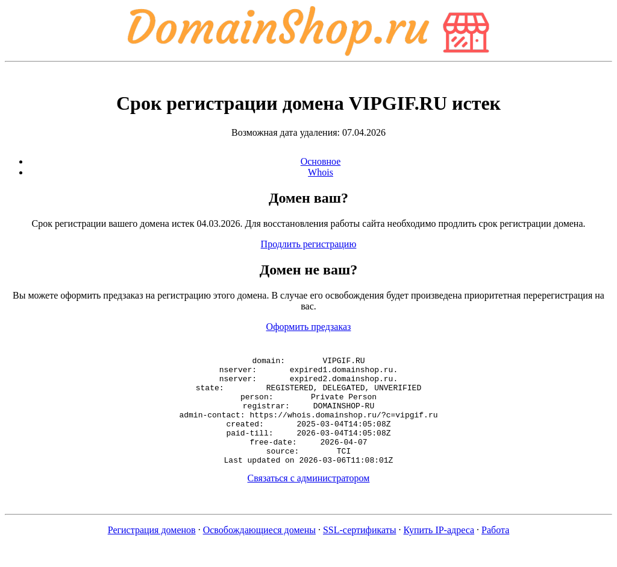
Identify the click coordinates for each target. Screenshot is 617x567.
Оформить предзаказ (308, 327)
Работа (495, 551)
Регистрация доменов (152, 551)
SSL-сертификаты (359, 551)
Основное (321, 161)
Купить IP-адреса (439, 551)
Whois (320, 172)
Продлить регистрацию (309, 244)
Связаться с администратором (309, 500)
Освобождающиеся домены (259, 551)
